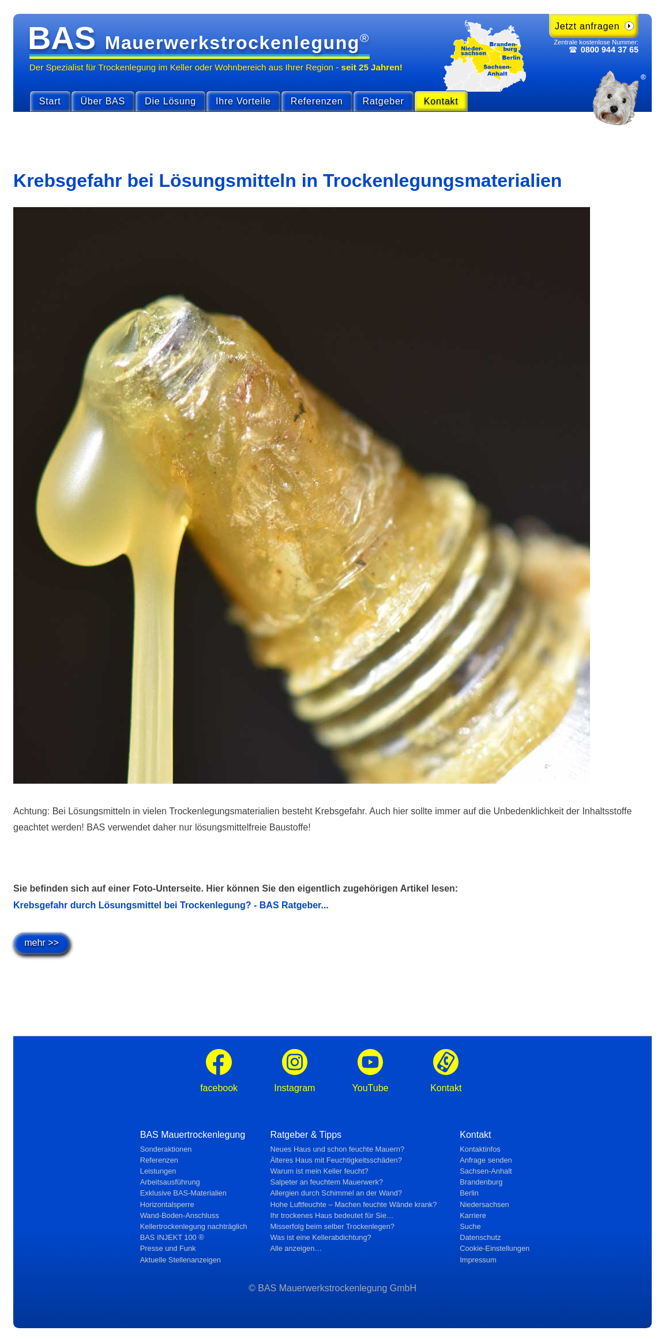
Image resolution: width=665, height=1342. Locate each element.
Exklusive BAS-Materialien (183, 1193)
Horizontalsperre (167, 1204)
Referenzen (317, 101)
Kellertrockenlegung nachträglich (193, 1226)
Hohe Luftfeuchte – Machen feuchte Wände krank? (353, 1204)
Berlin (469, 1193)
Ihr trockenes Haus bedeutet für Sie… (331, 1215)
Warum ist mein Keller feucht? (319, 1171)
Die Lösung (170, 101)
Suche (470, 1226)
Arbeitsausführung (170, 1182)
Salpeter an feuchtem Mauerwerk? (326, 1182)
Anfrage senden (486, 1160)
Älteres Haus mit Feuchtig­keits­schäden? (335, 1160)
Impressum (478, 1259)
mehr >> (41, 943)
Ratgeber (383, 101)
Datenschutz (480, 1237)
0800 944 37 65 (609, 49)
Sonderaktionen (166, 1149)
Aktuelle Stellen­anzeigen (180, 1259)
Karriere (473, 1215)
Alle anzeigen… (296, 1248)
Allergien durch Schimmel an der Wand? (336, 1193)
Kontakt (441, 101)
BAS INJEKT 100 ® (172, 1237)
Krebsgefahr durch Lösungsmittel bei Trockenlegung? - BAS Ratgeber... (171, 905)
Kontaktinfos (480, 1149)
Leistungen (158, 1171)
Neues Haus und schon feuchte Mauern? (337, 1149)
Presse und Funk (168, 1248)
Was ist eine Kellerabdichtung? (320, 1237)
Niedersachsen (484, 1204)
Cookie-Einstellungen (494, 1248)
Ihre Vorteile (243, 101)
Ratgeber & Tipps (305, 1135)
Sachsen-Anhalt (486, 1171)
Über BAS (103, 101)
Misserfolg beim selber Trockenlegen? (332, 1226)
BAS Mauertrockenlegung (192, 1135)
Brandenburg (481, 1182)
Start (50, 101)
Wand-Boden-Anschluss (179, 1215)
